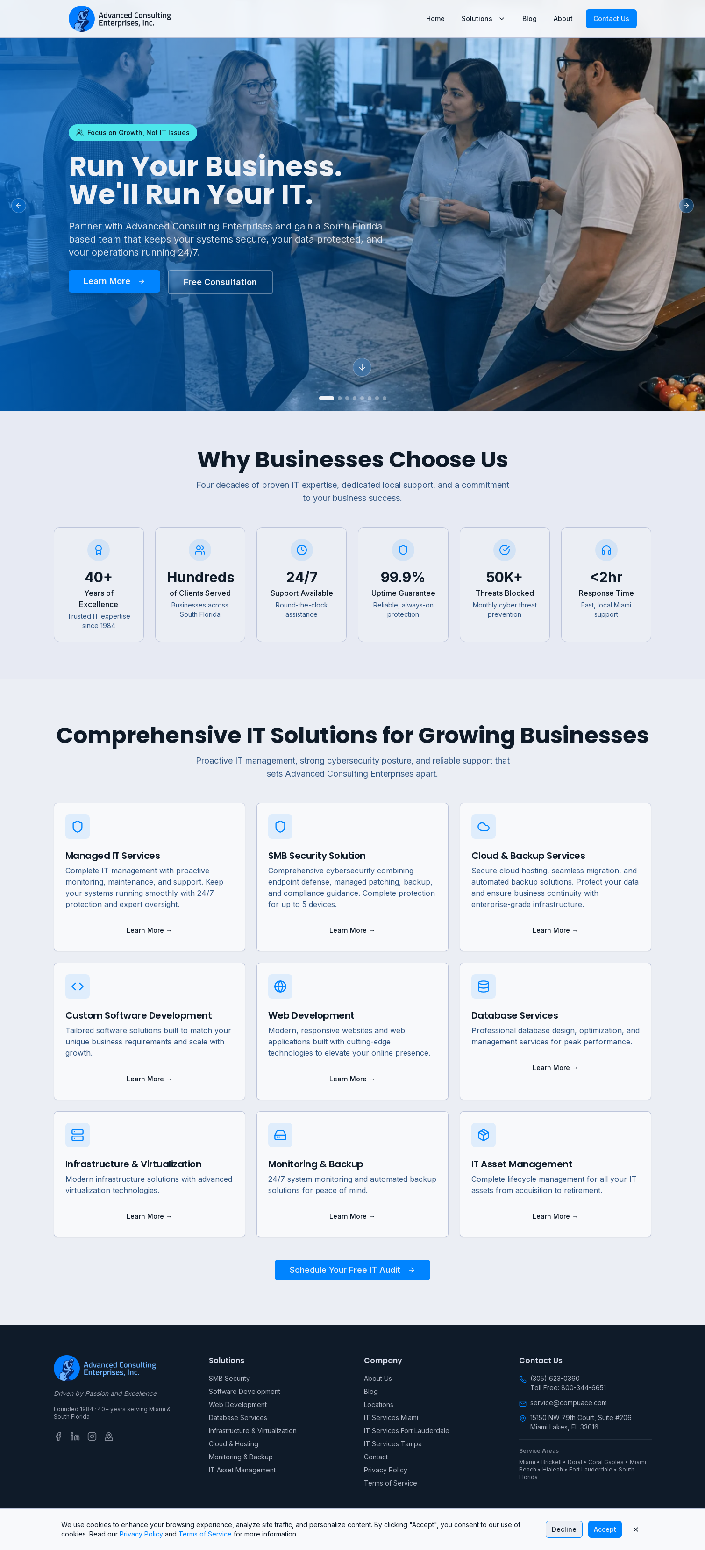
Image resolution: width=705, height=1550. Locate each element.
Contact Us (611, 18)
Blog (529, 18)
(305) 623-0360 (555, 1378)
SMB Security (229, 1378)
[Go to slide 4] (354, 398)
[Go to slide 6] (369, 398)
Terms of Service (390, 1483)
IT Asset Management (242, 1470)
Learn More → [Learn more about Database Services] (555, 1067)
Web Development (238, 1404)
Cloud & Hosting (233, 1444)
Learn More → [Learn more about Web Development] (352, 1079)
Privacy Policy (385, 1470)
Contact (376, 1457)
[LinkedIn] (75, 1436)
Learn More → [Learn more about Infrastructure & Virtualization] (149, 1216)
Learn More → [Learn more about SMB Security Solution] (352, 930)
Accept (605, 1529)
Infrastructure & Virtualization (253, 1431)
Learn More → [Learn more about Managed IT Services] (149, 930)
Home (435, 18)
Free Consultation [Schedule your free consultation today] (220, 282)
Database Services (238, 1417)
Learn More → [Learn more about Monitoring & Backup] (352, 1216)
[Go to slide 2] (340, 398)
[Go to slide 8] (384, 398)
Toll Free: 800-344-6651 (568, 1388)
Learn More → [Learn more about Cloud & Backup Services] (555, 930)
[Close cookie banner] (635, 1529)
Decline (564, 1529)
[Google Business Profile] (109, 1436)
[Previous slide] (18, 205)
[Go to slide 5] (362, 398)
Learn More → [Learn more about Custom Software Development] (149, 1079)
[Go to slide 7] (377, 398)
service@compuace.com (568, 1403)
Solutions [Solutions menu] (484, 18)
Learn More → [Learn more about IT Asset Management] (555, 1216)
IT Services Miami (391, 1417)
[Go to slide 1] (326, 398)
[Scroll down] (362, 367)
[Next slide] (686, 205)
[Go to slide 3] (347, 398)
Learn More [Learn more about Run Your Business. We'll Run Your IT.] (114, 281)
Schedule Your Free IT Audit (352, 1270)
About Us (378, 1378)
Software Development (244, 1391)
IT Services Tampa (393, 1444)
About (563, 18)
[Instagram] (92, 1436)
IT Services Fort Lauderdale (406, 1431)
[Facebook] (58, 1436)
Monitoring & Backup (241, 1457)
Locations (378, 1404)
